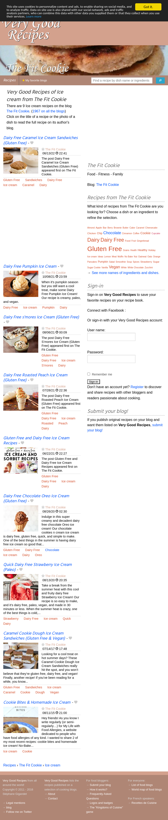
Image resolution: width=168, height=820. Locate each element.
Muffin (120, 256)
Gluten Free (11, 180)
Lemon (107, 256)
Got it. (148, 7)
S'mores (47, 365)
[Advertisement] (42, 228)
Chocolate (52, 550)
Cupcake (156, 233)
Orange (156, 256)
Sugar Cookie (94, 267)
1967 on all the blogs (48, 111)
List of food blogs (142, 785)
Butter (125, 228)
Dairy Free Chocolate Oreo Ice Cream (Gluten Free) (36, 498)
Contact (53, 798)
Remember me (102, 374)
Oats (149, 256)
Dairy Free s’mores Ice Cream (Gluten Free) (41, 317)
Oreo (38, 555)
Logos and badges (101, 802)
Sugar (156, 261)
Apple (99, 227)
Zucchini (149, 267)
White (124, 267)
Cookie (25, 692)
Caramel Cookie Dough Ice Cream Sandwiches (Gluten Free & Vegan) (34, 636)
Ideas (100, 256)
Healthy (142, 250)
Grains (126, 250)
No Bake (128, 256)
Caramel (28, 185)
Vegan (54, 692)
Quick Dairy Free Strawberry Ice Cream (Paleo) (37, 567)
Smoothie (121, 261)
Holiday (152, 250)
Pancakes (92, 262)
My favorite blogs (34, 80)
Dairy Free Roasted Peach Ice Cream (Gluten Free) (35, 378)
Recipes (9, 80)
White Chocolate (136, 267)
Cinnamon (127, 233)
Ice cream (10, 185)
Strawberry (11, 618)
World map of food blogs (146, 789)
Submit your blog (100, 785)
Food (127, 240)
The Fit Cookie (18, 111)
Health (133, 250)
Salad (112, 262)
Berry (110, 228)
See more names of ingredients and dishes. (125, 273)
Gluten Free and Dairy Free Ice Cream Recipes (36, 441)
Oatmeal (142, 256)
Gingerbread (143, 241)
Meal (114, 256)
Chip (99, 233)
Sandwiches (33, 180)
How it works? (98, 789)
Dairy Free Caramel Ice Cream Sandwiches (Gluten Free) (40, 140)
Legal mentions (15, 802)
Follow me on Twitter (19, 811)
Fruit (133, 241)
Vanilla (105, 267)
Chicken (91, 233)
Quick (67, 618)
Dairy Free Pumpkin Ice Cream (29, 266)
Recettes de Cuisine (144, 802)
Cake (132, 227)
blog (8, 807)
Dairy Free (54, 180)
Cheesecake (151, 228)
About (51, 794)
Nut (135, 256)
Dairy (43, 185)
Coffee (136, 233)
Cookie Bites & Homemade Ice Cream (36, 702)
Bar (105, 227)
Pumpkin (48, 307)
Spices (136, 262)
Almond (91, 228)
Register (137, 387)
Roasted (47, 423)
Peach (63, 423)
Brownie (118, 228)
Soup (129, 262)
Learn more (97, 18)
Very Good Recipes (15, 780)
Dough (40, 692)
